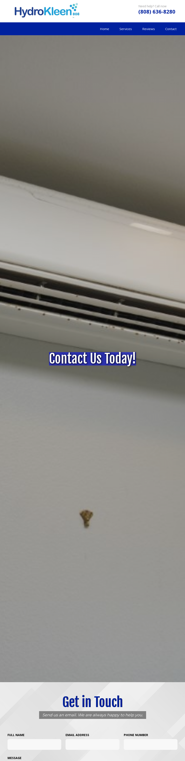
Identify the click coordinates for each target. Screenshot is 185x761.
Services (125, 29)
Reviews (148, 29)
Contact (171, 29)
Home (104, 29)
